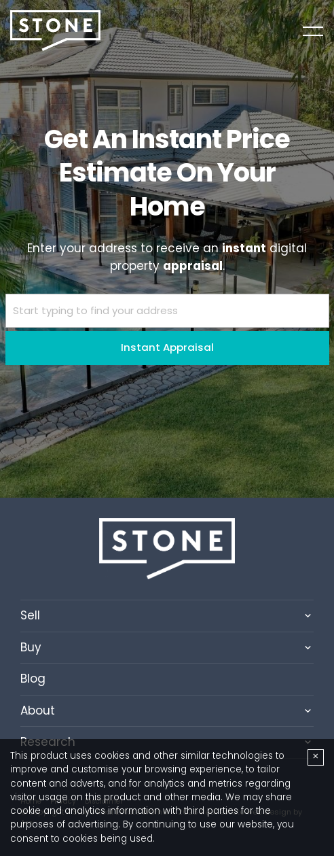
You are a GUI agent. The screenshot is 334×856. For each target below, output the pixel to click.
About (37, 710)
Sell (30, 615)
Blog (32, 678)
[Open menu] (313, 31)
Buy (30, 647)
